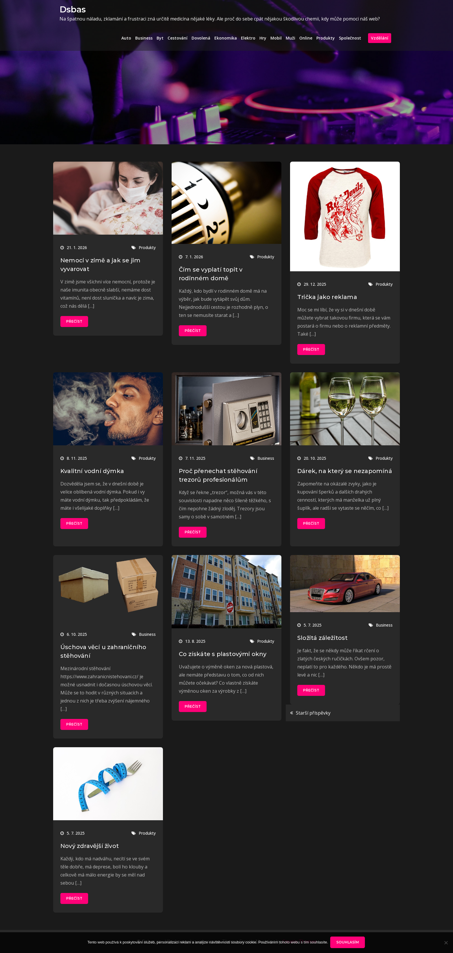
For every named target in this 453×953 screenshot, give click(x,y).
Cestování (177, 38)
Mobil (276, 38)
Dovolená (201, 38)
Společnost (350, 38)
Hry (262, 38)
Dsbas (71, 9)
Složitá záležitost (322, 637)
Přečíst (74, 321)
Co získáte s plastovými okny (223, 654)
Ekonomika (225, 38)
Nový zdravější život (89, 845)
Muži (290, 38)
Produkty (325, 38)
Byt (160, 38)
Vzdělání (379, 38)
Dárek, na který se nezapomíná (344, 471)
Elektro (248, 38)
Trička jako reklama (327, 297)
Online (305, 38)
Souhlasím (348, 943)
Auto (126, 38)
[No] (446, 943)
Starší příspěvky (313, 713)
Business (144, 38)
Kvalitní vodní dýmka (92, 471)
